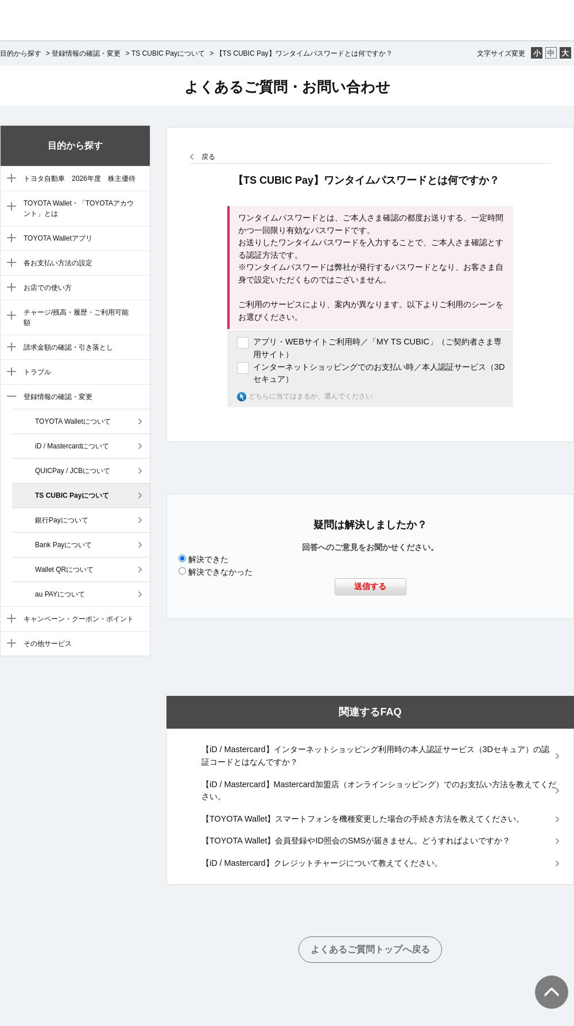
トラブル (37, 372)
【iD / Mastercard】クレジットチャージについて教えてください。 (322, 863)
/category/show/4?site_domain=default (9, 239)
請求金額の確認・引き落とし (68, 347)
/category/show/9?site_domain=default (9, 372)
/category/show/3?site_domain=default (9, 207)
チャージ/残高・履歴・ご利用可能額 (76, 317)
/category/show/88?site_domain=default (9, 179)
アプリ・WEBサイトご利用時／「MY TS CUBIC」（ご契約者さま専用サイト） (377, 348)
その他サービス (48, 644)
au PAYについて (60, 594)
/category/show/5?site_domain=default (9, 263)
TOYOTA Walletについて (73, 421)
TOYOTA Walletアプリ (58, 238)
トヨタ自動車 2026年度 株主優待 (79, 179)
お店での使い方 (48, 288)
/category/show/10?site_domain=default (9, 397)
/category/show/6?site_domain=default (9, 288)
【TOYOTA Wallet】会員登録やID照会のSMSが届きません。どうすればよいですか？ (355, 840)
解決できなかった (220, 571)
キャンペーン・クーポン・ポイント (79, 619)
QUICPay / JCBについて (72, 471)
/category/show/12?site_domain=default (9, 644)
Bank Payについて (63, 545)
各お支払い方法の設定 (58, 263)
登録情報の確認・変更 (86, 53)
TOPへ (545, 981)
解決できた (208, 559)
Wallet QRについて (64, 570)
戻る (208, 157)
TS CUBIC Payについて (168, 53)
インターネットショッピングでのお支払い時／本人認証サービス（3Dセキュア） (379, 373)
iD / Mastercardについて (72, 446)
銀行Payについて (61, 520)
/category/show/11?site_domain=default (9, 619)
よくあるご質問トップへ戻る (370, 949)
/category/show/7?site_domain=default (9, 316)
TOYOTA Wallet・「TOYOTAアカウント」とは (79, 208)
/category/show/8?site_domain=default (9, 348)
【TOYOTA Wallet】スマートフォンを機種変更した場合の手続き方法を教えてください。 (363, 818)
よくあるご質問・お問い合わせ (287, 87)
